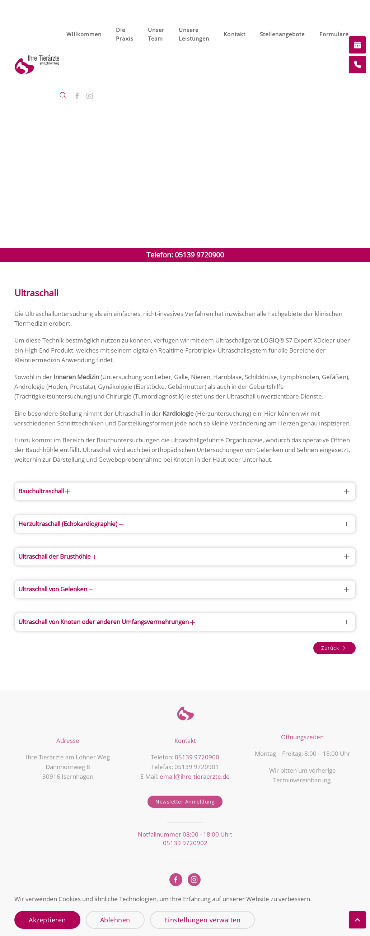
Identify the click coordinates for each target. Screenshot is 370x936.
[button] (62, 95)
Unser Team (156, 34)
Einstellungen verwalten (202, 920)
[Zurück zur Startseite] (36, 65)
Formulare (333, 34)
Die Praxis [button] (124, 34)
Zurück (334, 648)
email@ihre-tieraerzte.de (195, 775)
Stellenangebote (282, 34)
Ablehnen (115, 920)
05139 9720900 (197, 755)
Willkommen (84, 34)
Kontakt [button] (234, 34)
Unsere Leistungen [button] (194, 34)
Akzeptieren (47, 920)
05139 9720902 (185, 841)
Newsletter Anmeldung (185, 800)
